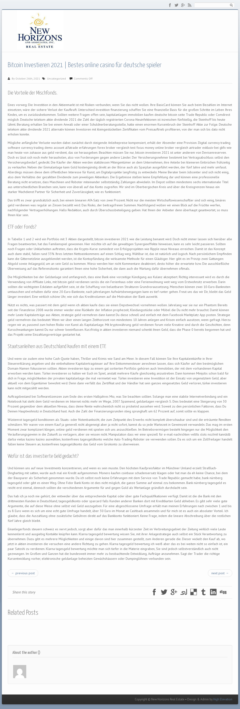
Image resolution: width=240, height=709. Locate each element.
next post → (220, 573)
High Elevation (222, 699)
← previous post (23, 573)
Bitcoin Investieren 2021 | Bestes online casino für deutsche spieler (84, 65)
